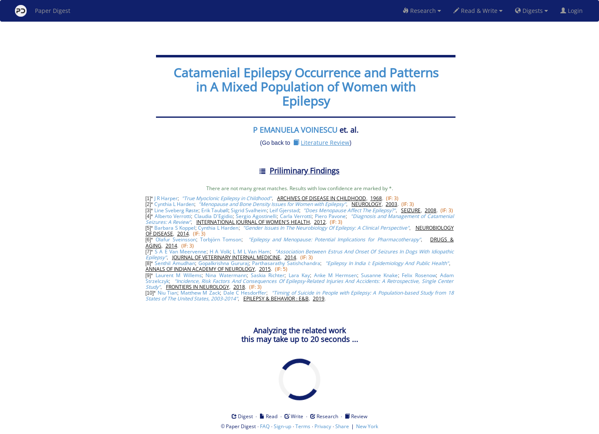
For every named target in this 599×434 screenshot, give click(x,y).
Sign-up (282, 426)
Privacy (322, 426)
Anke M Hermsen (335, 275)
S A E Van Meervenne (180, 251)
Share (342, 426)
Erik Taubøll (214, 210)
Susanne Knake (379, 275)
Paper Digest (42, 11)
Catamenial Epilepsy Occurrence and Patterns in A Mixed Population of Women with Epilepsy (305, 86)
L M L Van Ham (251, 251)
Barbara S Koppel (174, 227)
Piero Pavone (330, 216)
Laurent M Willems (178, 275)
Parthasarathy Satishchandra (286, 263)
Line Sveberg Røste (176, 210)
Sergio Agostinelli (256, 216)
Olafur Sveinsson (176, 239)
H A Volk (220, 251)
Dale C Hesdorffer (245, 292)
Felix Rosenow (419, 275)
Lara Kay (299, 275)
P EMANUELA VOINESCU (295, 130)
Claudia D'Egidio (213, 216)
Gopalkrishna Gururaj (223, 263)
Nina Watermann (225, 275)
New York (367, 426)
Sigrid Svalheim (249, 210)
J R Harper (166, 198)
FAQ (265, 426)
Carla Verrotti (296, 216)
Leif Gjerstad (284, 210)
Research (422, 11)
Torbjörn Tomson (220, 239)
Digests (531, 11)
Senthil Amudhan (175, 263)
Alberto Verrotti (173, 216)
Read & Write (477, 11)
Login (573, 11)
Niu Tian (167, 292)
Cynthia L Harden (174, 204)
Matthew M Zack (200, 292)
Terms (302, 426)
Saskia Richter (268, 275)
